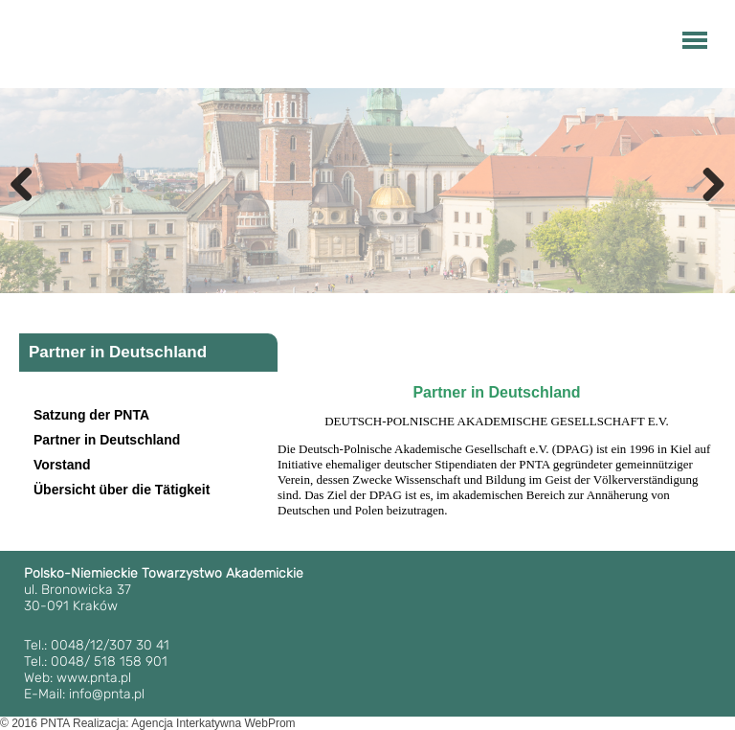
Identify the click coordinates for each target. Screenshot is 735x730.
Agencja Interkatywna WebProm (213, 723)
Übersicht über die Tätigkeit (121, 489)
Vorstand (62, 464)
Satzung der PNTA (91, 414)
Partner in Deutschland (106, 439)
